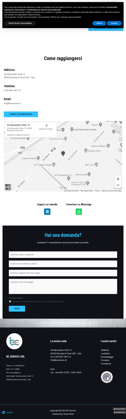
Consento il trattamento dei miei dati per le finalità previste (38, 301)
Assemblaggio (107, 357)
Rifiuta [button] (99, 412)
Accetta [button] (114, 412)
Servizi (94, 13)
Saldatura (105, 350)
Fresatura (105, 360)
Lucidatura (105, 353)
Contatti (117, 13)
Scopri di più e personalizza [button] (20, 412)
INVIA (17, 308)
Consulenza (106, 363)
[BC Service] (10, 13)
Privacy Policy (16, 298)
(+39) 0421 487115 (62, 357)
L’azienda (105, 13)
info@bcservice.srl (58, 360)
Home (84, 13)
